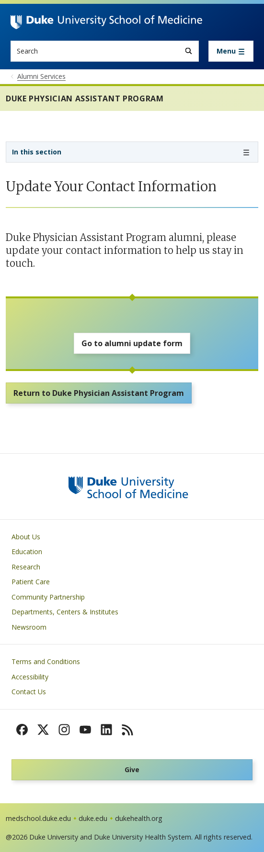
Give (132, 769)
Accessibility (29, 676)
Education (26, 551)
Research (25, 566)
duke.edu (93, 818)
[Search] (188, 51)
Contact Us (28, 691)
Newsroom (28, 627)
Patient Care (30, 581)
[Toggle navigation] (230, 51)
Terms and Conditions (45, 661)
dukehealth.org (138, 818)
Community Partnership (48, 596)
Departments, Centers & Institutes (64, 611)
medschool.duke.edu (38, 818)
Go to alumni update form (132, 343)
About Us (25, 536)
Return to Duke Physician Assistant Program (98, 393)
